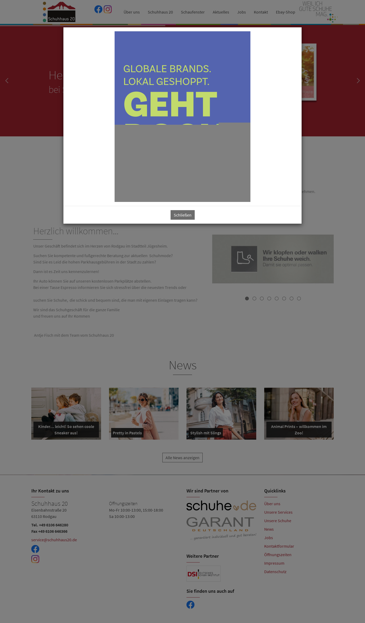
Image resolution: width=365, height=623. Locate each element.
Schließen (183, 215)
